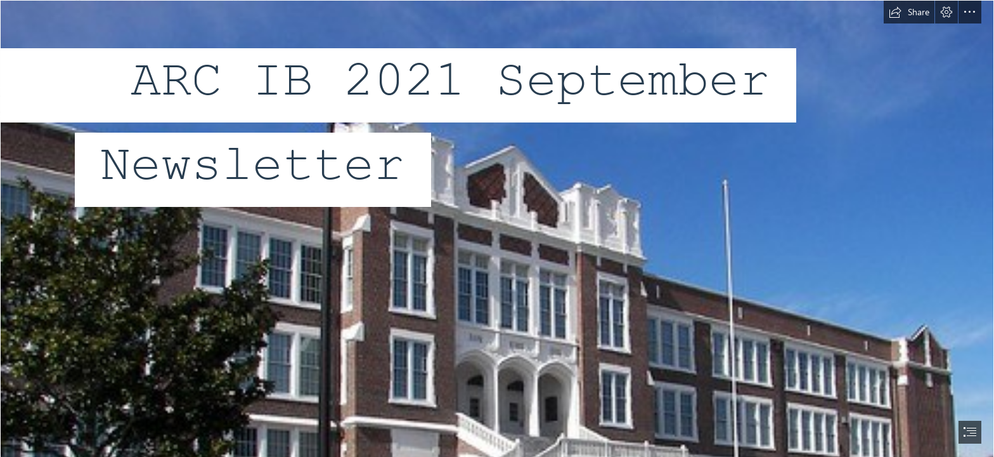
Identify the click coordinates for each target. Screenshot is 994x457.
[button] (909, 12)
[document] (497, 228)
